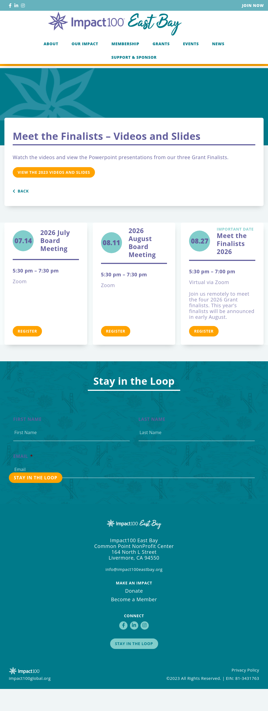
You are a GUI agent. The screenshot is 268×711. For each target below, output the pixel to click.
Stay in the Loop (134, 665)
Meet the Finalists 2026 (236, 263)
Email (23, 478)
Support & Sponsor (133, 78)
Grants (161, 64)
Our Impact (84, 64)
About (51, 64)
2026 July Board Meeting (55, 263)
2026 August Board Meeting (142, 265)
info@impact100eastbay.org (134, 591)
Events (191, 64)
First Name (27, 441)
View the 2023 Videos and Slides (54, 194)
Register (27, 353)
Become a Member (134, 621)
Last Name (152, 441)
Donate (134, 613)
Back (21, 213)
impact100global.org (30, 700)
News (218, 64)
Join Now (253, 5)
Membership (125, 64)
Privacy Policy (245, 692)
